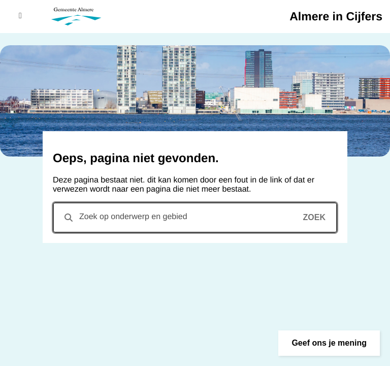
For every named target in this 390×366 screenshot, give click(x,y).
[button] (329, 343)
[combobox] (195, 217)
